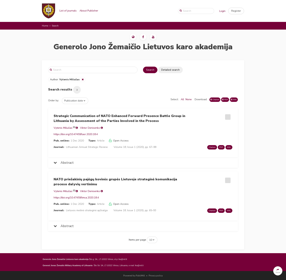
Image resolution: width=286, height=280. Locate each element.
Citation (214, 99)
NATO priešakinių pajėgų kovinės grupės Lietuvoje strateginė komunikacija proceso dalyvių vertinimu (115, 181)
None (188, 99)
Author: (65, 79)
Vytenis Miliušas (63, 128)
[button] (236, 11)
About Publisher (89, 10)
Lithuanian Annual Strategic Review (87, 147)
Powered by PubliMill (134, 275)
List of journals (68, 10)
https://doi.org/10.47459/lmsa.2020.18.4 (76, 197)
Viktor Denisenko (90, 128)
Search (150, 70)
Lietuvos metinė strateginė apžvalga (87, 210)
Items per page (137, 239)
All (182, 99)
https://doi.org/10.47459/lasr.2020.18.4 (76, 134)
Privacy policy (156, 275)
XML (234, 99)
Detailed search (170, 70)
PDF (225, 99)
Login (222, 11)
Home (45, 25)
